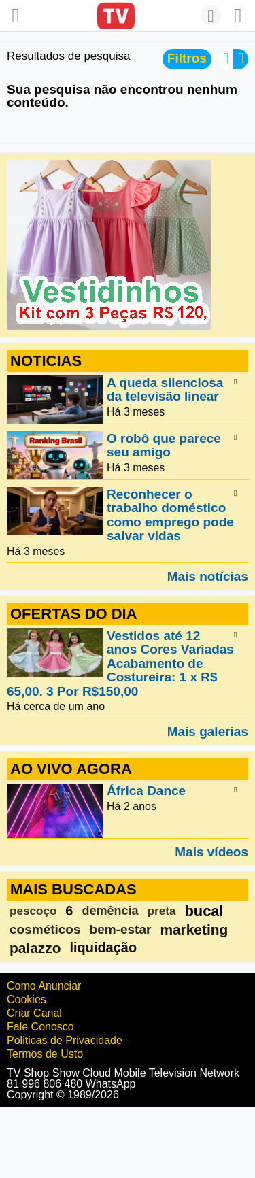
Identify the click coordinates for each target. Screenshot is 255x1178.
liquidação (103, 947)
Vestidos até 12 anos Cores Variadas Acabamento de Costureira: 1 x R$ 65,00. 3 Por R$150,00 (120, 663)
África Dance (146, 791)
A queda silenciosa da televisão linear (165, 389)
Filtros (187, 58)
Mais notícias (207, 576)
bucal (203, 911)
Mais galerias (207, 731)
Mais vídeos (211, 851)
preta (162, 911)
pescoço (33, 911)
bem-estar (121, 929)
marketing (194, 929)
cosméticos (45, 929)
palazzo (35, 948)
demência (110, 911)
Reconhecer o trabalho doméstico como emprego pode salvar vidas (170, 515)
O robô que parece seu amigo (164, 445)
